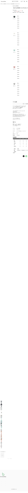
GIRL (17, 133)
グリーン (18, 132)
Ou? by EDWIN (16, 5)
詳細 (18, 11)
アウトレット (18, 129)
